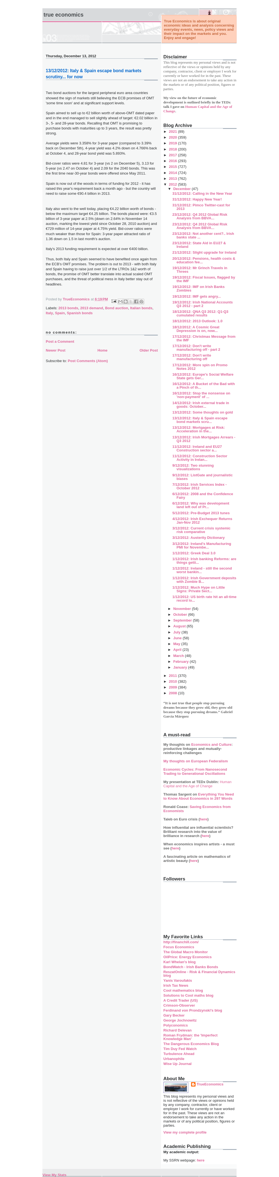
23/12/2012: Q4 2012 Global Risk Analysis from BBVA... (199, 216)
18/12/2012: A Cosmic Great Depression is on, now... (195, 329)
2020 (173, 137)
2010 (173, 681)
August (180, 626)
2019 (173, 143)
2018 (173, 149)
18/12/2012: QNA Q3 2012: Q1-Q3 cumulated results (200, 313)
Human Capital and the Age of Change (197, 784)
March (179, 656)
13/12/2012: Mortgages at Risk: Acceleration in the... (198, 429)
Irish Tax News (175, 985)
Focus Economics (178, 947)
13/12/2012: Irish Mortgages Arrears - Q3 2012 (203, 439)
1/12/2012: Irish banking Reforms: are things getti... (204, 561)
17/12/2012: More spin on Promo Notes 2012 (199, 367)
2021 (173, 131)
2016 (173, 161)
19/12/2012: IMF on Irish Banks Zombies (198, 288)
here (203, 819)
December (182, 189)
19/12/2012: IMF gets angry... (196, 296)
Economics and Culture (211, 744)
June (178, 638)
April (177, 650)
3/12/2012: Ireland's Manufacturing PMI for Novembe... (201, 545)
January (180, 667)
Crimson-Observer (179, 1005)
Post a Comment (60, 341)
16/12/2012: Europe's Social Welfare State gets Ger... (202, 376)
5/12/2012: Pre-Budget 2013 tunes (201, 513)
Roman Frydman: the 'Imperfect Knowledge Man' (190, 1037)
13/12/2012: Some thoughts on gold (202, 412)
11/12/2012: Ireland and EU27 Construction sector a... (197, 448)
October (180, 614)
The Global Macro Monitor (185, 952)
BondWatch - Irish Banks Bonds (190, 967)
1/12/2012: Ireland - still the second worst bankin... (202, 570)
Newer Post (55, 350)
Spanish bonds (80, 313)
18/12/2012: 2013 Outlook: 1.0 (197, 321)
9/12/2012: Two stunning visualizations (193, 467)
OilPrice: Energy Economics (187, 957)
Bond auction (116, 308)
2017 (173, 155)
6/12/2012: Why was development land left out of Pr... (200, 505)
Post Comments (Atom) (88, 361)
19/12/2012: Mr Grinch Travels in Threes (199, 270)
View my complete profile (185, 1132)
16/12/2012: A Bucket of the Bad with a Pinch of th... (203, 385)
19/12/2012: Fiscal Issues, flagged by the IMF (203, 279)
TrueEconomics (210, 1084)
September (183, 620)
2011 (173, 676)
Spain (60, 313)
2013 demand (91, 308)
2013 (173, 178)
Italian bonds (141, 308)
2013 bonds (68, 308)
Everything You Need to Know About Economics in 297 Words (198, 796)
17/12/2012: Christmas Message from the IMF (203, 338)
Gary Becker (174, 1015)
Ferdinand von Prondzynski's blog (192, 1010)
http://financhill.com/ (181, 942)
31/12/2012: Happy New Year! (197, 199)
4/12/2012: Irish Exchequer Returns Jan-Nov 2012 (202, 520)
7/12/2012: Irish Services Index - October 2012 (199, 486)
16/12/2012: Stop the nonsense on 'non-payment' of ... (201, 395)
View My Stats (54, 1175)
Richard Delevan (177, 1030)
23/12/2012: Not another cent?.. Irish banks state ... (203, 235)
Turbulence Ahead (178, 1054)
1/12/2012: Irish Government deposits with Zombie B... (204, 580)
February (181, 661)
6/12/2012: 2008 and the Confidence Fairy (202, 496)
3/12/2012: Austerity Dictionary (198, 538)
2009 (173, 687)
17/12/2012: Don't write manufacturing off (191, 357)
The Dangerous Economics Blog (191, 1044)
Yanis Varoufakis (177, 980)
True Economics (63, 15)
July (177, 632)
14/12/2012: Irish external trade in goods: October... (200, 405)
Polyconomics (175, 1025)
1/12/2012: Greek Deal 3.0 (193, 553)
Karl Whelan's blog (179, 962)
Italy (49, 313)
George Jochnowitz (180, 1020)
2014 (173, 173)
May (177, 644)
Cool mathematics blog (183, 990)
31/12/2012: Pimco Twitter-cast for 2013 (201, 207)
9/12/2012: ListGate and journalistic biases (202, 477)
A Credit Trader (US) (180, 1000)
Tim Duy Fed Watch (180, 1049)
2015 (173, 167)
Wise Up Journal (177, 1064)
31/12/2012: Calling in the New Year (202, 193)
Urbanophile (173, 1059)
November (182, 609)
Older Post (149, 350)
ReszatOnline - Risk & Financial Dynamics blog (199, 974)
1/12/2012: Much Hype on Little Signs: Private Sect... (198, 589)
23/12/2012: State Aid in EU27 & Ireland (199, 245)
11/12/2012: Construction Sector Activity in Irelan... (199, 458)
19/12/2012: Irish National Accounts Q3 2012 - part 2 (202, 304)
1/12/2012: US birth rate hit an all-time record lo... (204, 598)
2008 (173, 693)
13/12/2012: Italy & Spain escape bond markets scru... (199, 420)
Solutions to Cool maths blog (188, 995)
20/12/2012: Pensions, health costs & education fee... (203, 260)
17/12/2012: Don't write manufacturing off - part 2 (196, 348)
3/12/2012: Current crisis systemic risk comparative (201, 530)
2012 (173, 184)
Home (102, 350)
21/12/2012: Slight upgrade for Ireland (204, 252)
